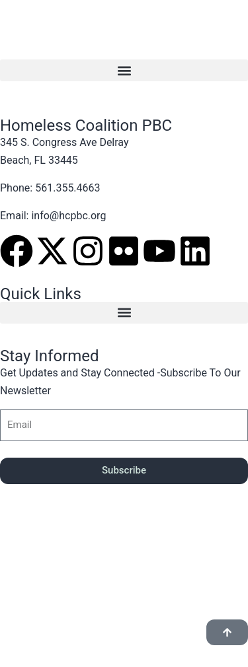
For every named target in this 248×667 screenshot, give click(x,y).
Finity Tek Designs (102, 583)
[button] (124, 70)
